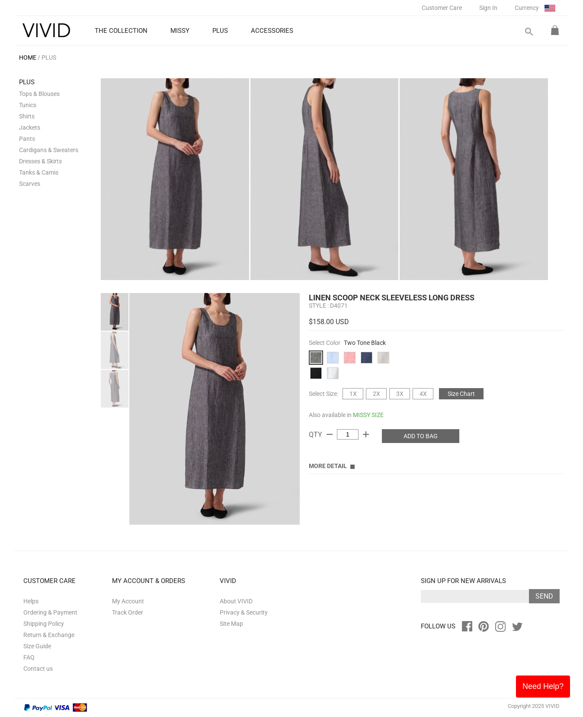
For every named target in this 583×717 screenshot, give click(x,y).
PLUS (49, 57)
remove (329, 434)
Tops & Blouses (39, 93)
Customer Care (442, 7)
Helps (30, 601)
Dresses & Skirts (40, 161)
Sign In (488, 7)
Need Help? (543, 686)
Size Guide (37, 646)
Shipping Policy (43, 623)
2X (376, 393)
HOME (27, 57)
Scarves (29, 183)
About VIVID (236, 601)
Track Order (127, 612)
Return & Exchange (48, 634)
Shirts (27, 116)
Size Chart (461, 393)
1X (353, 393)
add (366, 434)
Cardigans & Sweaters (48, 150)
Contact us (38, 668)
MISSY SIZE (368, 414)
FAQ (29, 657)
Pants (27, 138)
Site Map (231, 623)
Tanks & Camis (38, 172)
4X (423, 393)
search (528, 31)
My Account (128, 601)
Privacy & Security (244, 612)
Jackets (29, 127)
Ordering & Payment (50, 612)
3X (400, 393)
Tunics (27, 105)
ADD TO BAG (421, 436)
